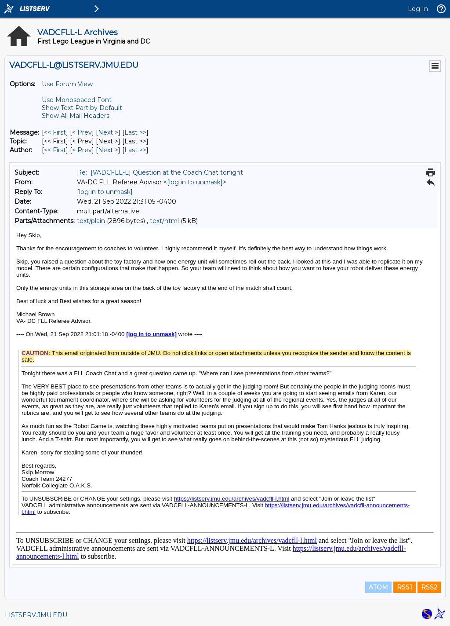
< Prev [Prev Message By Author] (82, 150)
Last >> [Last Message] (135, 132)
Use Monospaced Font (77, 100)
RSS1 (404, 587)
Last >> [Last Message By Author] (135, 150)
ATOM (378, 587)
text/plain (91, 221)
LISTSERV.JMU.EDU (36, 615)
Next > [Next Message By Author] (108, 150)
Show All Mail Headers (75, 116)
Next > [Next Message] (108, 132)
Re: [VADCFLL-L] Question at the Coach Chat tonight (160, 172)
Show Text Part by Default (82, 108)
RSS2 (429, 587)
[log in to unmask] (195, 182)
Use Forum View (67, 84)
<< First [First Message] (55, 132)
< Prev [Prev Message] (82, 132)
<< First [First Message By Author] (55, 150)
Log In (418, 9)
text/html (164, 221)
